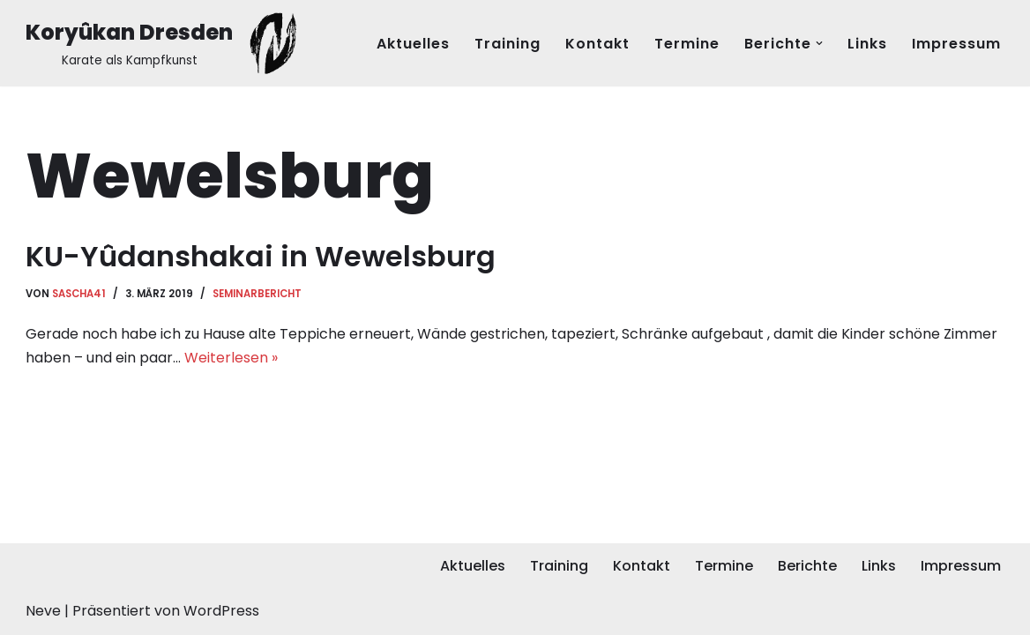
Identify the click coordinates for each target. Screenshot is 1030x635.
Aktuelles (413, 43)
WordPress (221, 611)
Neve (43, 611)
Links (867, 43)
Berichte (807, 566)
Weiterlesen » (231, 357)
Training (507, 43)
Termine (687, 43)
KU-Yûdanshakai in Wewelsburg (261, 256)
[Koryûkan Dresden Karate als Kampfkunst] (165, 43)
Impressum (956, 43)
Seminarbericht (257, 294)
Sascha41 (79, 294)
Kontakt (597, 43)
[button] (819, 43)
